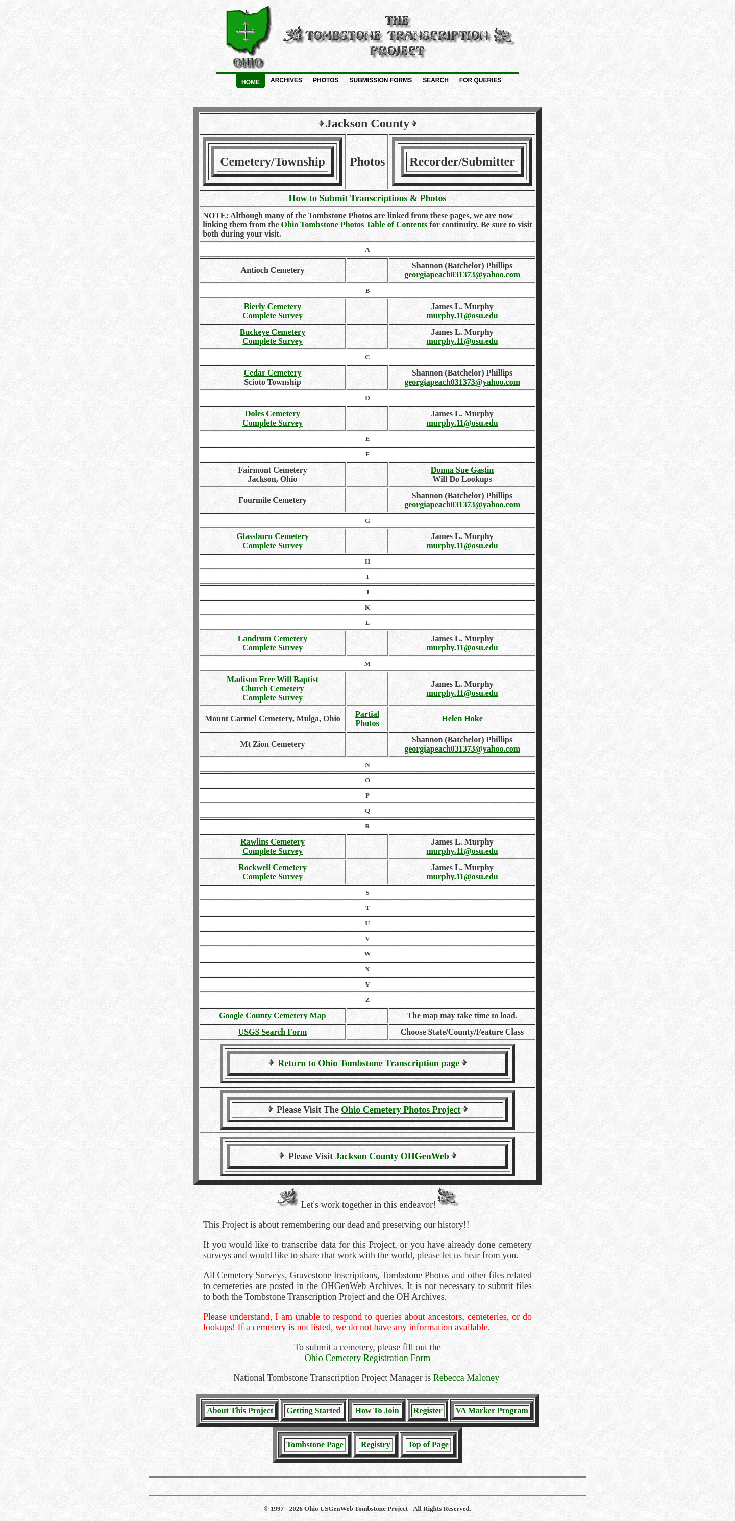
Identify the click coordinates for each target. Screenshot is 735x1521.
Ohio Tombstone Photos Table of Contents (354, 224)
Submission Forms (380, 80)
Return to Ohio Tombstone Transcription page (368, 1063)
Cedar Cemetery (273, 372)
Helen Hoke (462, 718)
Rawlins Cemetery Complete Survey (272, 846)
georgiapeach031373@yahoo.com (462, 274)
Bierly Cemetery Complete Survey (272, 311)
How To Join (377, 1410)
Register (428, 1410)
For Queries (480, 80)
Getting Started (313, 1410)
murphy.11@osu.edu (462, 315)
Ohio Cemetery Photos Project (400, 1110)
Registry (375, 1444)
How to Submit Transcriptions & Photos (368, 198)
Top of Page (428, 1444)
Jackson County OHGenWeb (392, 1156)
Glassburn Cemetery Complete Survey (272, 541)
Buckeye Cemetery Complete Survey (272, 336)
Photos (325, 80)
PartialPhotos (367, 719)
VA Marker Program (492, 1410)
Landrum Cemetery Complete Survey (272, 643)
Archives (286, 80)
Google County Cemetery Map (272, 1015)
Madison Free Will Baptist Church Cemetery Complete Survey (272, 688)
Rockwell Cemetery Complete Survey (272, 872)
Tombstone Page (315, 1444)
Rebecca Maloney (466, 1378)
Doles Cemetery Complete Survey (272, 418)
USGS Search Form (272, 1031)
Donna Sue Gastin (462, 469)
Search (436, 80)
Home (250, 82)
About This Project (240, 1410)
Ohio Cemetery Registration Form (367, 1358)
